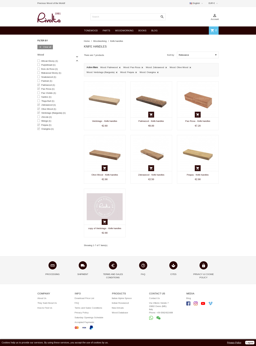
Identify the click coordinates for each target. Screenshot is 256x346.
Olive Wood (48, 109)
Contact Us (154, 298)
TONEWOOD (91, 30)
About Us (41, 298)
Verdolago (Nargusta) (53, 113)
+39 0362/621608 (164, 312)
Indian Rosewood (120, 303)
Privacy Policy (82, 312)
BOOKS (142, 30)
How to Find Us (44, 308)
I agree (249, 342)
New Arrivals (118, 308)
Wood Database (120, 312)
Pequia (46, 125)
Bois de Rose (49, 69)
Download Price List (84, 298)
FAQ (77, 303)
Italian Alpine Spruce (122, 298)
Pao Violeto (48, 93)
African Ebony (49, 61)
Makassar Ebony (51, 73)
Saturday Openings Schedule (89, 317)
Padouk (46, 81)
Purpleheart (48, 65)
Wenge (46, 121)
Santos (46, 97)
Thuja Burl (47, 101)
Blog (188, 298)
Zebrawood (48, 105)
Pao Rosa (48, 89)
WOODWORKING (124, 30)
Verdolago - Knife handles (104, 121)
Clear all (45, 47)
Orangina (47, 129)
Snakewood (48, 77)
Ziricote (46, 117)
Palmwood (48, 85)
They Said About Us (47, 303)
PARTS (106, 30)
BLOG (154, 30)
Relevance (198, 55)
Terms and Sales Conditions (88, 308)
